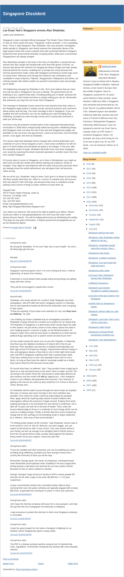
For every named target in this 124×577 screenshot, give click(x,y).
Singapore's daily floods (99, 327)
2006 (89, 390)
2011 (89, 197)
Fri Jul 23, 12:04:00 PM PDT (20, 519)
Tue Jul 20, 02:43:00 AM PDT (20, 291)
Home (41, 563)
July (91, 229)
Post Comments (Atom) (27, 569)
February (93, 365)
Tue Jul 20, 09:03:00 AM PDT (20, 494)
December (94, 205)
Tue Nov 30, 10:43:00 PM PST (21, 553)
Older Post (73, 563)
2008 (89, 380)
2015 (89, 178)
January (93, 369)
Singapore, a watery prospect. (102, 258)
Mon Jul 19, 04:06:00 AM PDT (21, 261)
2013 (89, 187)
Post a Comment (11, 559)
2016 (89, 173)
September (94, 219)
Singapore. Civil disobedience (102, 340)
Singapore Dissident (24, 13)
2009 (89, 376)
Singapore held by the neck (101, 233)
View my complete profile (94, 152)
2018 (89, 164)
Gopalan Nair (109, 66)
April (91, 355)
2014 (89, 183)
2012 (89, 192)
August (92, 224)
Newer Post (8, 563)
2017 (89, 168)
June (91, 346)
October (93, 215)
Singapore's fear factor (98, 253)
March (92, 360)
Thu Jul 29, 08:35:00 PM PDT (21, 535)
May (91, 351)
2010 (89, 202)
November (94, 210)
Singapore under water (99, 270)
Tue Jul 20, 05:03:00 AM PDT (20, 440)
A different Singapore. (98, 283)
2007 (89, 385)
